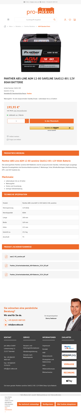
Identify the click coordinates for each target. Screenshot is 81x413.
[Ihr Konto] (65, 20)
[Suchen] (54, 19)
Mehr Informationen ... (8, 409)
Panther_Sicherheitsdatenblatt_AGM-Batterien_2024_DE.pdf (29, 266)
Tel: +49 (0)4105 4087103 (9, 358)
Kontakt (45, 349)
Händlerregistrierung (30, 351)
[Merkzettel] (70, 20)
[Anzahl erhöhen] (27, 120)
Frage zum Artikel (15, 139)
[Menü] (8, 19)
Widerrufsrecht (47, 356)
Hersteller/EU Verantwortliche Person (15, 93)
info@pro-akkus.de (34, 2)
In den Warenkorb (51, 121)
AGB (43, 352)
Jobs (43, 365)
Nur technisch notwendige (29, 404)
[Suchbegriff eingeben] (33, 19)
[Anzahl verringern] (27, 122)
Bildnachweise (47, 372)
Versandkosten (56, 395)
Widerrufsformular (48, 369)
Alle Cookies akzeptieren (66, 404)
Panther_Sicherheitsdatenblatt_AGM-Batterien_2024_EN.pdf (29, 274)
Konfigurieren (48, 404)
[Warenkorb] (74, 20)
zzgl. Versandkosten (20, 111)
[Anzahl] (16, 121)
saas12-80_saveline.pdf (17, 257)
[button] (52, 128)
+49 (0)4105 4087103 (51, 2)
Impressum (46, 346)
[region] (41, 53)
